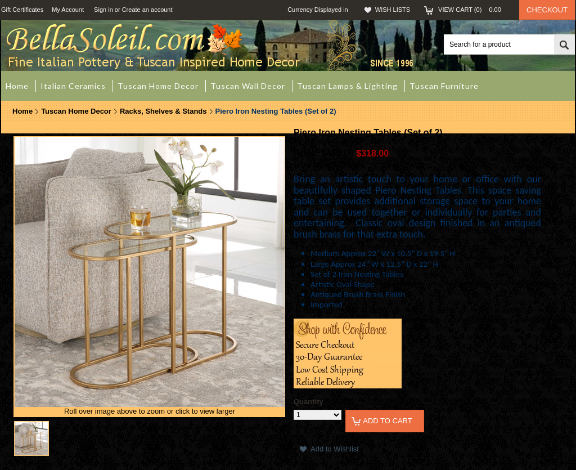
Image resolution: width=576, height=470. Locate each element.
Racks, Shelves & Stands (163, 111)
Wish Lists (392, 9)
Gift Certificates (22, 9)
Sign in (103, 9)
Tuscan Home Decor (76, 111)
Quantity (308, 401)
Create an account (147, 9)
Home (22, 111)
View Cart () (473, 9)
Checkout (547, 10)
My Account (68, 9)
